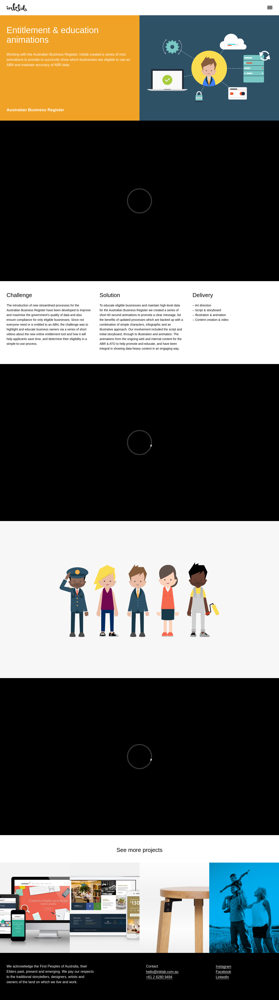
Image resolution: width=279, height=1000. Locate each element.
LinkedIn (222, 977)
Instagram (223, 966)
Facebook (223, 972)
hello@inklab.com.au (162, 972)
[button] (269, 7)
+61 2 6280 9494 (159, 977)
